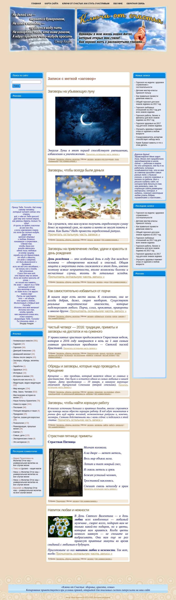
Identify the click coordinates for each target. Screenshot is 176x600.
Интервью (17, 373)
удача (106, 282)
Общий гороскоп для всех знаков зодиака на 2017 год (148, 103)
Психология (18, 423)
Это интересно (20, 442)
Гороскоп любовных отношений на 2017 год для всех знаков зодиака (148, 109)
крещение (99, 392)
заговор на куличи (55, 355)
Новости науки (20, 404)
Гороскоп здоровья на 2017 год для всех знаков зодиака (149, 124)
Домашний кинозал (22, 354)
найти (105, 425)
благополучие (93, 353)
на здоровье (109, 392)
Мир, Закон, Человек (22, 392)
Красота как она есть (22, 379)
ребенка (89, 394)
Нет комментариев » (68, 161)
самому (121, 316)
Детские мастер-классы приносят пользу (146, 91)
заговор (90, 159)
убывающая (53, 161)
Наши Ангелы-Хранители (24, 401)
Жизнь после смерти (22, 357)
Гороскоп (17, 347)
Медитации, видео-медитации (27, 383)
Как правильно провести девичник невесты (147, 97)
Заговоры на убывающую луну (71, 91)
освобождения (54, 394)
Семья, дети (18, 435)
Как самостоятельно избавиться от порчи (79, 291)
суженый (97, 355)
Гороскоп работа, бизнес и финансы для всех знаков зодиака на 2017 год (148, 117)
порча (114, 316)
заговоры (98, 425)
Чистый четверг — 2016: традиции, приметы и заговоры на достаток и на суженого (83, 329)
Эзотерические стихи (23, 439)
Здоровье (17, 370)
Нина (15, 472)
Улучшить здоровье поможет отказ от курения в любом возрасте (149, 131)
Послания (17, 407)
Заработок (18, 366)
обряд (117, 392)
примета (89, 355)
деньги (90, 240)
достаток (109, 353)
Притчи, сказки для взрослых (26, 417)
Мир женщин (19, 388)
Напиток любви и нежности (68, 510)
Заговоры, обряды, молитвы (26, 360)
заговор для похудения (104, 159)
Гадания (17, 344)
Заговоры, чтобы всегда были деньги (76, 170)
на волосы (68, 355)
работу (112, 425)
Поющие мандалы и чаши (25, 411)
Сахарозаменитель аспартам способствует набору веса (149, 138)
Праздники (18, 414)
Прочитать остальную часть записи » (103, 154)
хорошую (119, 425)
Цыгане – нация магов (31, 468)
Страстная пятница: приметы (70, 436)
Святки (16, 432)
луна (117, 159)
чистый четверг (108, 355)
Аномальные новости (23, 341)
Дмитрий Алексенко (22, 351)
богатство (91, 282)
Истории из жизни (21, 376)
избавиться (99, 316)
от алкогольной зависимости (73, 394)
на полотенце (79, 355)
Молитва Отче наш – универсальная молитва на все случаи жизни (25, 462)
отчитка (108, 316)
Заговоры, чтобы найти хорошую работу (78, 403)
